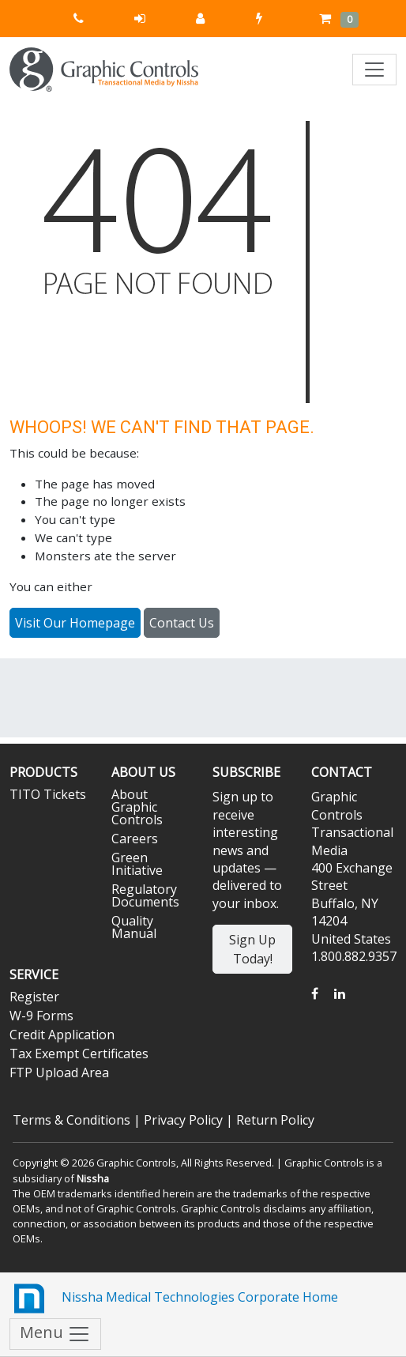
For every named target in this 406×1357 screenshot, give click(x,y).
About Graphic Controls (137, 807)
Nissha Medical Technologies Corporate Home (173, 1298)
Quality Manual (133, 927)
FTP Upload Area (59, 1072)
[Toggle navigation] (374, 69)
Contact (341, 772)
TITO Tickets (47, 794)
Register (34, 996)
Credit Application (62, 1034)
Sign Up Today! (252, 949)
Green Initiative (137, 864)
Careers (134, 838)
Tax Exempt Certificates (78, 1053)
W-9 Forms (41, 1015)
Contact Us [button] (181, 622)
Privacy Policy (183, 1120)
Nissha (93, 1178)
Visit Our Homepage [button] (75, 622)
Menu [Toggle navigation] (55, 1333)
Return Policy (275, 1120)
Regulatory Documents (145, 895)
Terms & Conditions (71, 1120)
